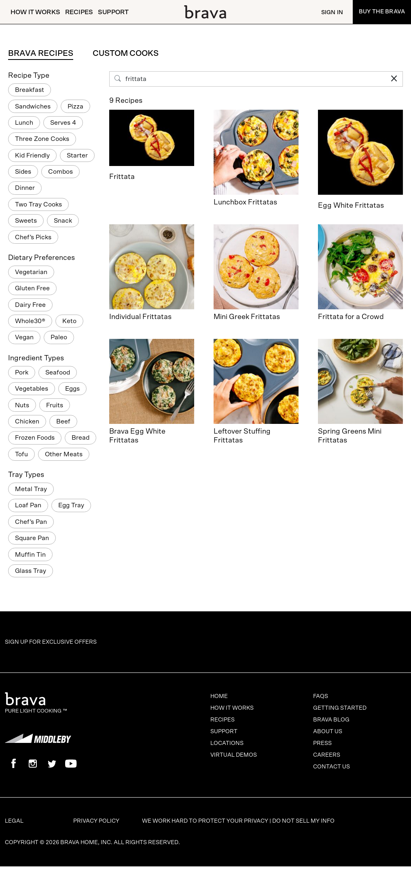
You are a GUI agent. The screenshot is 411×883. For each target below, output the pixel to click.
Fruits (54, 405)
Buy (382, 12)
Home (219, 696)
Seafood (57, 372)
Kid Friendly (32, 155)
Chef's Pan (31, 522)
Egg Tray (71, 505)
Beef (63, 421)
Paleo (59, 337)
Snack (63, 220)
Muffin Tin (30, 554)
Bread (80, 437)
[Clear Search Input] (394, 79)
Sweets (26, 220)
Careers (326, 755)
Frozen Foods (35, 437)
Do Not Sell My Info (303, 821)
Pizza (75, 106)
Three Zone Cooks (42, 139)
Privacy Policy (96, 821)
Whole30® (30, 321)
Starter (77, 155)
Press (322, 743)
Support (113, 12)
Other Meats (64, 454)
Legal (14, 821)
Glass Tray (30, 571)
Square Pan (32, 538)
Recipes (79, 12)
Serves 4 (63, 122)
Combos (60, 171)
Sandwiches (33, 106)
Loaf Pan (28, 505)
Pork (21, 372)
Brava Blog (331, 720)
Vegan (24, 337)
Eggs (72, 388)
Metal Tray (31, 489)
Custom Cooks (126, 53)
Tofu (21, 454)
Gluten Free (32, 288)
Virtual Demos (233, 755)
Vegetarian (31, 272)
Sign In (332, 12)
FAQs (320, 696)
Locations (227, 743)
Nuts (22, 405)
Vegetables (31, 388)
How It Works (35, 12)
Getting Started (340, 708)
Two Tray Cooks (38, 204)
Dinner (25, 188)
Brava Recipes (40, 53)
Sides (23, 171)
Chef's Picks (33, 237)
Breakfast (29, 90)
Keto (69, 321)
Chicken (27, 421)
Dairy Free (30, 305)
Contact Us (331, 767)
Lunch (24, 122)
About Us (327, 731)
